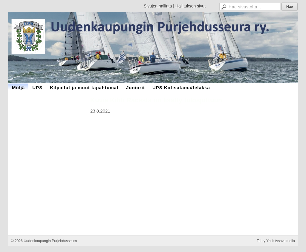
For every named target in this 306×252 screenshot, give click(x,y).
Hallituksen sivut (190, 6)
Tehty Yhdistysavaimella (276, 241)
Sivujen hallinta (158, 6)
